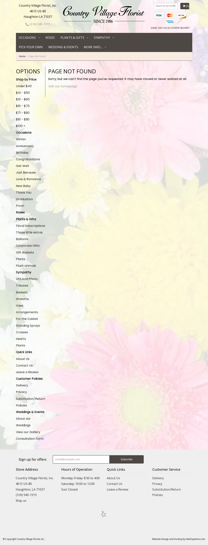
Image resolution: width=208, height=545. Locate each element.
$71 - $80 (23, 113)
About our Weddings (23, 421)
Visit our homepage (62, 86)
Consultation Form (30, 438)
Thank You (23, 192)
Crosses (22, 332)
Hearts (21, 339)
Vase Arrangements (27, 308)
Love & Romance (28, 179)
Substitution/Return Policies (30, 402)
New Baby (23, 186)
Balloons (22, 239)
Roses (50, 38)
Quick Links (24, 352)
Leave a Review (27, 372)
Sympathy (102, 38)
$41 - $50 (23, 93)
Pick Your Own (31, 47)
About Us (22, 359)
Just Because (26, 172)
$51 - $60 (23, 99)
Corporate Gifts (28, 245)
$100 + (20, 126)
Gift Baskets (25, 252)
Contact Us (24, 365)
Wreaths (22, 299)
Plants (20, 259)
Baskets (22, 292)
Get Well (22, 166)
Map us (21, 500)
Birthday (22, 152)
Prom (20, 206)
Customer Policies (29, 379)
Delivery (22, 385)
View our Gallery (28, 432)
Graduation (24, 199)
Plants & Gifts (72, 38)
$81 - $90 (22, 119)
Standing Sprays (28, 325)
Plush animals (26, 266)
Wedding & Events (63, 47)
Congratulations (28, 159)
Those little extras (29, 232)
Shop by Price (26, 79)
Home (22, 56)
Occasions (27, 38)
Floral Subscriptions (30, 226)
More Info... (93, 47)
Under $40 (24, 86)
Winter (21, 139)
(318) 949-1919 (37, 24)
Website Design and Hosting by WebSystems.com (178, 539)
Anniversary (25, 146)
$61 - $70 (23, 106)
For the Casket (27, 319)
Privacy (21, 392)
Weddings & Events (30, 412)
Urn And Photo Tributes (27, 282)
